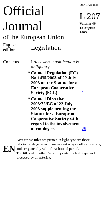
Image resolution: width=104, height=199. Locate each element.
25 (84, 128)
